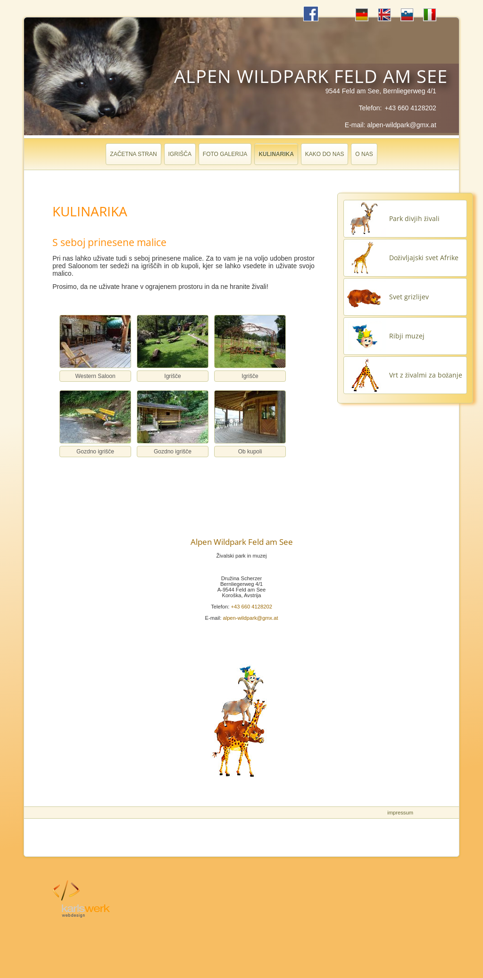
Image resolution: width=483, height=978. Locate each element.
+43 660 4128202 (410, 108)
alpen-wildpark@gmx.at (401, 125)
